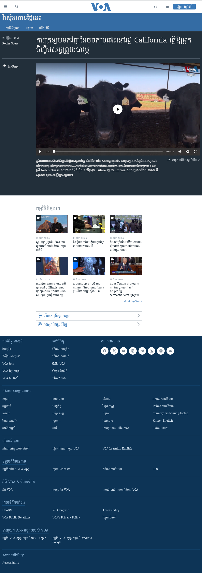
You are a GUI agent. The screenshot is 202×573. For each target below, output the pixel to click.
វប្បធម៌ (106, 414)
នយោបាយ (58, 399)
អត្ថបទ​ (29, 28)
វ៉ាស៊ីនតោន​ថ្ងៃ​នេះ (11, 356)
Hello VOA (58, 364)
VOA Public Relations (16, 518)
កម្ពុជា (5, 399)
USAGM (7, 510)
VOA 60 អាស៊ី (10, 378)
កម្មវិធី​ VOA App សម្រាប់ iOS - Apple (24, 538)
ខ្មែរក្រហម (108, 421)
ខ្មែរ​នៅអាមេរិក (9, 421)
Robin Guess (10, 44)
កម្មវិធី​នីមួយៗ (13, 28)
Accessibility (111, 510)
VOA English (60, 510)
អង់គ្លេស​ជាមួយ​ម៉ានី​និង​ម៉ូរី (15, 449)
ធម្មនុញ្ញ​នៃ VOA (61, 490)
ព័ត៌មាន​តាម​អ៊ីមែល (112, 469)
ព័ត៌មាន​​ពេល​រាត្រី (60, 356)
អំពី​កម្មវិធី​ (44, 28)
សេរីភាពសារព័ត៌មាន (163, 406)
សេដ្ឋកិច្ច (56, 406)
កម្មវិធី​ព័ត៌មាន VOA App (15, 469)
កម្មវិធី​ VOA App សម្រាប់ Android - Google (73, 540)
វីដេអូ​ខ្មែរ (6, 349)
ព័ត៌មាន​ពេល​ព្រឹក (60, 349)
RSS (155, 469)
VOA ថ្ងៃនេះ (9, 364)
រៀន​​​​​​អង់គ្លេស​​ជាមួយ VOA (65, 449)
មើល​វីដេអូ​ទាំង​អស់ (133, 301)
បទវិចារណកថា (160, 428)
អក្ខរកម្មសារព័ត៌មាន (163, 399)
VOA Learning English (117, 449)
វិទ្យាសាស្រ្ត (108, 406)
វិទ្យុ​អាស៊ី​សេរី (109, 518)
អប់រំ (54, 428)
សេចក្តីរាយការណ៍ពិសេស (116, 428)
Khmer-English (163, 421)
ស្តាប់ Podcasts (61, 469)
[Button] (11, 67)
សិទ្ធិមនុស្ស (58, 414)
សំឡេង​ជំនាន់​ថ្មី (59, 371)
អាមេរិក (6, 414)
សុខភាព (56, 421)
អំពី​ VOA (7, 490)
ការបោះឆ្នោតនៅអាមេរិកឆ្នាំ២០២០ (170, 414)
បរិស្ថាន (106, 399)
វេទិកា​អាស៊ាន (59, 378)
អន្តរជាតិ (6, 406)
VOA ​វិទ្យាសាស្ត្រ (11, 371)
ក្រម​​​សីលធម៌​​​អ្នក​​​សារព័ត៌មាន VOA (120, 490)
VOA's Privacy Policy (66, 518)
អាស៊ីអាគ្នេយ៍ (9, 428)
